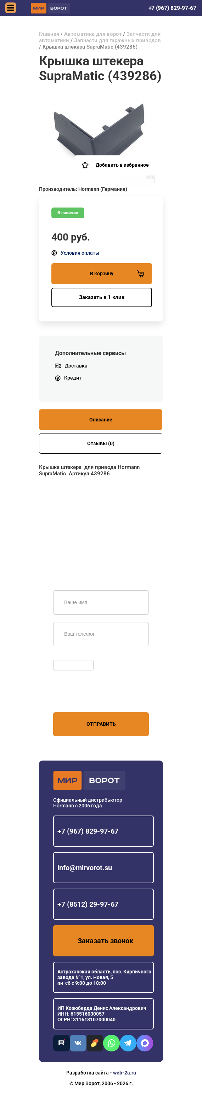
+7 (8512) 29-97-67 (87, 904)
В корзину (117, 273)
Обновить (66, 656)
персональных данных (80, 699)
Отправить (101, 724)
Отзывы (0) (100, 443)
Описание (100, 419)
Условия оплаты (80, 253)
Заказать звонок (105, 940)
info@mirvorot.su (84, 867)
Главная (49, 34)
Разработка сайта (87, 1073)
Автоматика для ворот (93, 34)
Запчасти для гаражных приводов (117, 40)
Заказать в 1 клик (101, 297)
